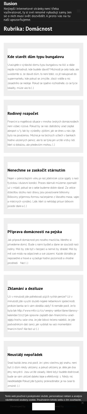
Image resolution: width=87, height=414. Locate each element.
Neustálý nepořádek (25, 354)
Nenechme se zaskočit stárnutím (36, 170)
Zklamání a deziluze (25, 288)
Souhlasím (43, 406)
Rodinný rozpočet (23, 113)
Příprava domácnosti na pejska (35, 231)
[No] (82, 403)
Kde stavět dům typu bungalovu (36, 56)
